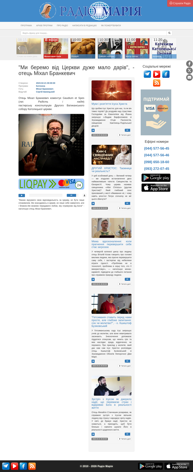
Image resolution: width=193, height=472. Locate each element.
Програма (26, 25)
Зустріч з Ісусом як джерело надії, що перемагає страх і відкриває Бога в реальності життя (111, 403)
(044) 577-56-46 (156, 155)
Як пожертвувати (111, 25)
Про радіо (62, 25)
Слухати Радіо (180, 3)
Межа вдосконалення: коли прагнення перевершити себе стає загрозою (111, 244)
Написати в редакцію (84, 25)
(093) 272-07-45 (156, 169)
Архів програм (44, 25)
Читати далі (125, 135)
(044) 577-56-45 (156, 148)
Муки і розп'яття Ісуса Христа (109, 103)
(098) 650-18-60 (156, 162)
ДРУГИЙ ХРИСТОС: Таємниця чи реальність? (111, 170)
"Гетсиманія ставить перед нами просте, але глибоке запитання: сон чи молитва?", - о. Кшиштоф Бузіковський (111, 321)
